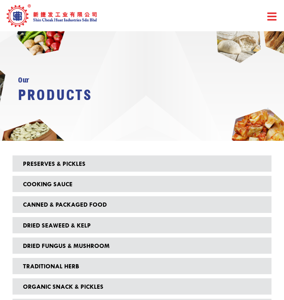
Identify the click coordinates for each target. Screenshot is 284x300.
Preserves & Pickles (54, 164)
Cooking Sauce (48, 184)
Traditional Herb (51, 266)
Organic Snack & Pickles (63, 286)
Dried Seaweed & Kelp (57, 225)
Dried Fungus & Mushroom (66, 246)
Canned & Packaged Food (65, 204)
